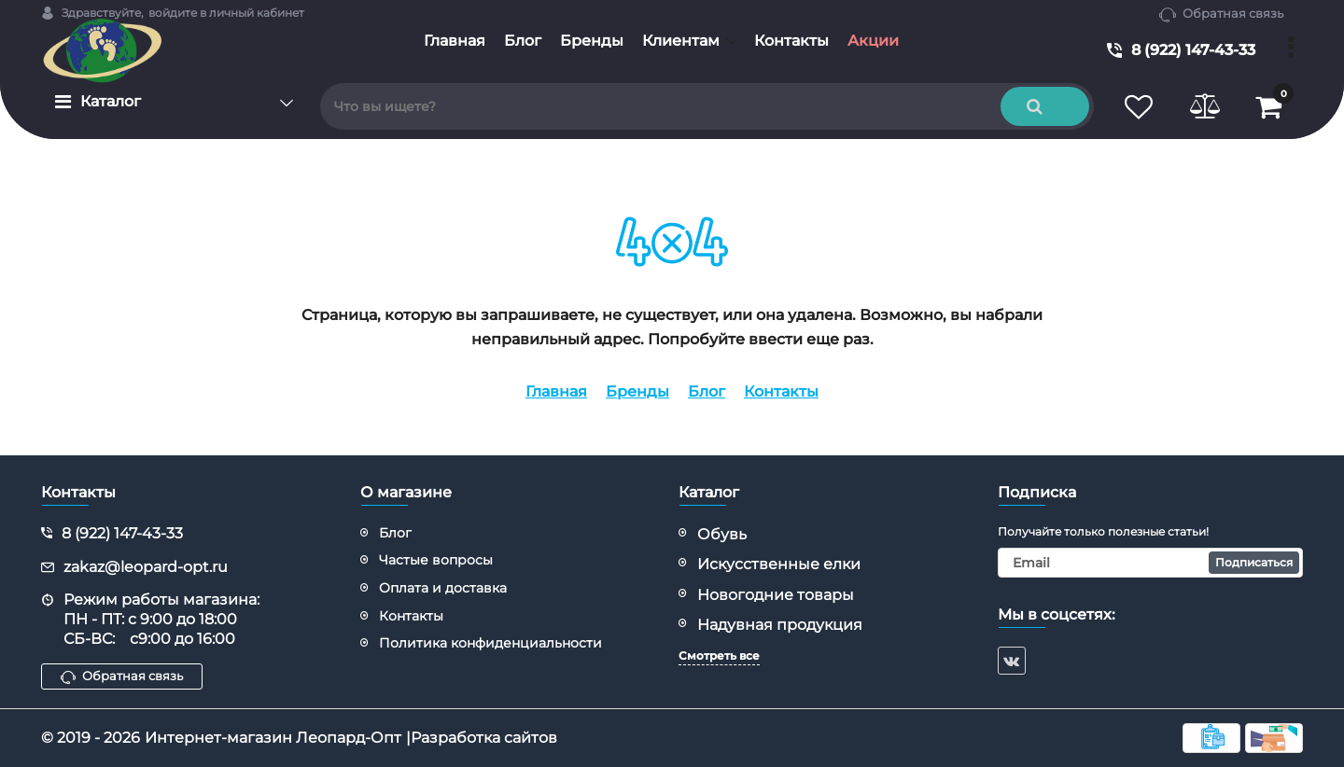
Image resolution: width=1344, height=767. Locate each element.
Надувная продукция (779, 625)
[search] (707, 106)
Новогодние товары (775, 595)
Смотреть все (719, 655)
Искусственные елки (779, 564)
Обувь (722, 534)
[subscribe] (1151, 563)
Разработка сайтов (484, 737)
